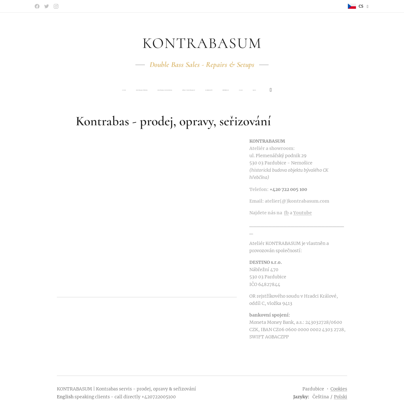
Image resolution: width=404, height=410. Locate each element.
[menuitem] (158, 90)
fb (286, 212)
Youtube (302, 212)
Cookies (338, 389)
